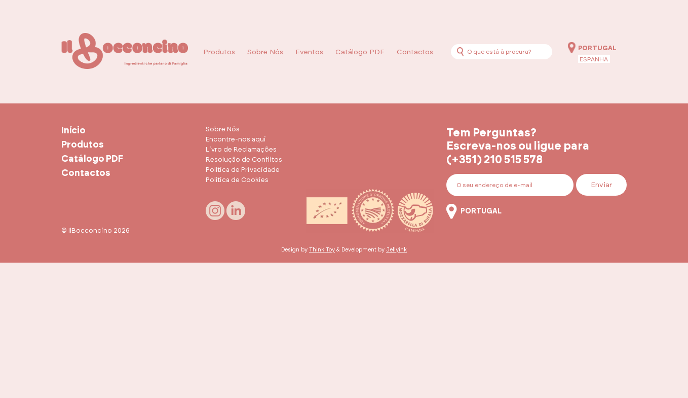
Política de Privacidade (243, 170)
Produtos (219, 52)
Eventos (309, 52)
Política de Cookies (237, 180)
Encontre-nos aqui (236, 139)
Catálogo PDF (360, 52)
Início (73, 130)
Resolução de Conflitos (244, 160)
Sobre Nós (265, 52)
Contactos (415, 52)
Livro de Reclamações (241, 150)
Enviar (601, 185)
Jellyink (396, 249)
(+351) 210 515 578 (494, 159)
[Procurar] (460, 51)
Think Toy (322, 249)
